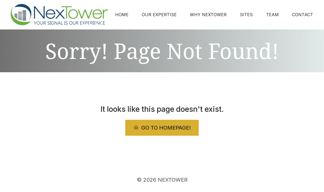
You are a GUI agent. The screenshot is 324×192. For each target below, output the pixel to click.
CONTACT (302, 14)
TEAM (272, 14)
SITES (246, 14)
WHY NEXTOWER (208, 14)
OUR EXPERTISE (159, 14)
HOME (121, 14)
